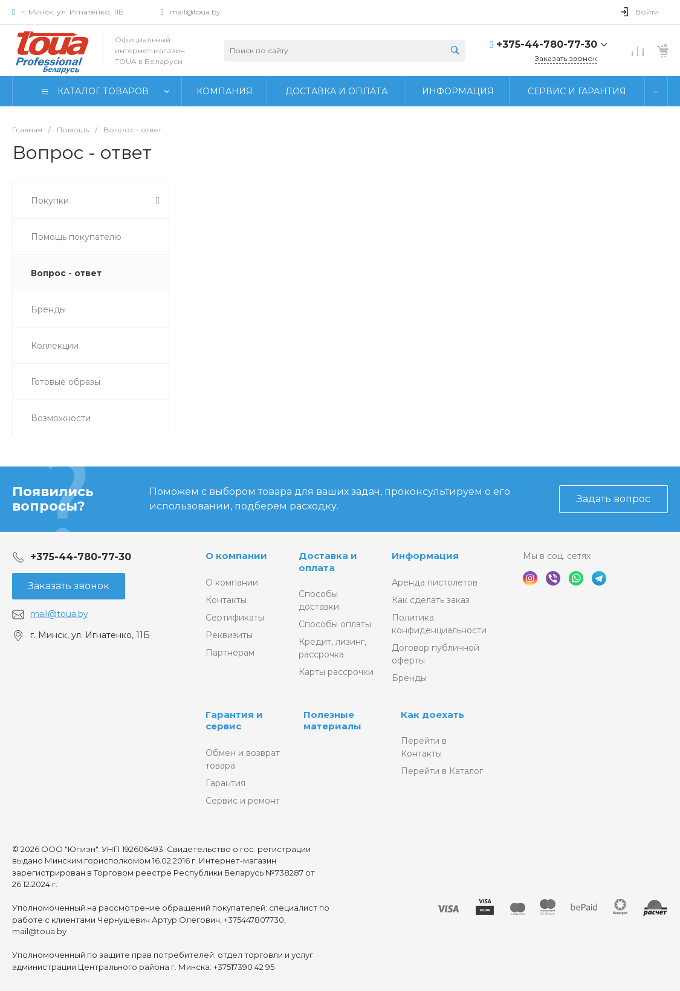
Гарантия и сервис (234, 720)
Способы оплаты (335, 624)
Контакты (226, 600)
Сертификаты (235, 617)
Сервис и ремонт (243, 800)
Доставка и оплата (328, 561)
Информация (425, 555)
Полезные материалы (332, 720)
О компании (236, 555)
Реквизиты (229, 635)
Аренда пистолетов (435, 582)
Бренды (409, 678)
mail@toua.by (195, 11)
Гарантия (225, 783)
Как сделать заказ (431, 600)
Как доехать (432, 714)
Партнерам (230, 652)
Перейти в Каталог (442, 771)
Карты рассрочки (336, 672)
